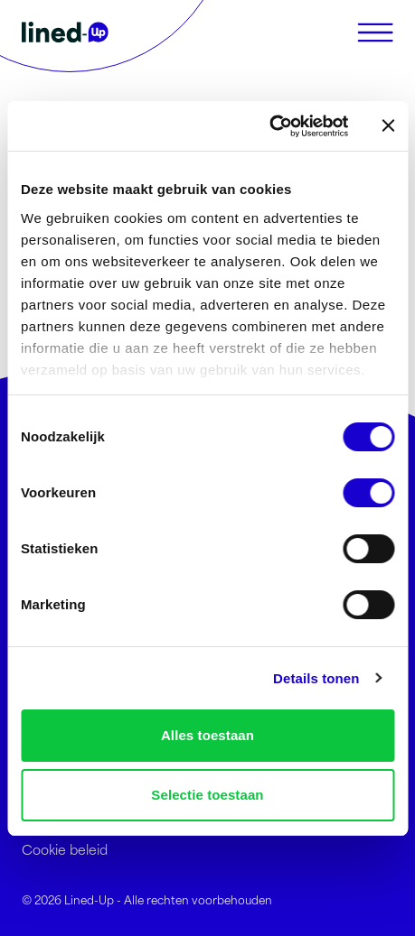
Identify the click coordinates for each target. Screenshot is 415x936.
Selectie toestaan (207, 794)
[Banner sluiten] (388, 125)
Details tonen (316, 678)
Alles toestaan (207, 735)
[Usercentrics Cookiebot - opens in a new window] (269, 126)
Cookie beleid (65, 848)
